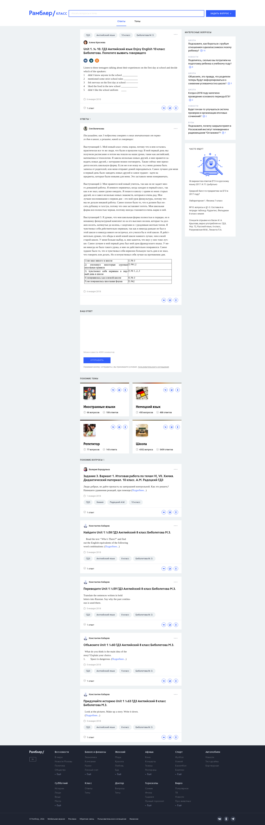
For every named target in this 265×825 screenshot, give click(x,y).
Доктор (119, 783)
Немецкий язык (148, 407)
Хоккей (179, 762)
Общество (60, 770)
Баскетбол (180, 766)
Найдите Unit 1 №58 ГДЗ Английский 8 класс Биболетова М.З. (127, 532)
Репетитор (91, 444)
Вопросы (120, 789)
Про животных (183, 801)
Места (58, 801)
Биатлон (179, 770)
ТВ (176, 793)
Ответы (88, 789)
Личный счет (91, 770)
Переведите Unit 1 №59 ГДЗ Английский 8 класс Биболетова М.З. (129, 588)
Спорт (179, 752)
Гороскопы (151, 783)
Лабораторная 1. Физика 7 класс (206, 200)
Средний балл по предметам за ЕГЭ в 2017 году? (208, 192)
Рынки (88, 766)
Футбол (179, 757)
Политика (60, 766)
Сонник (149, 789)
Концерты (150, 762)
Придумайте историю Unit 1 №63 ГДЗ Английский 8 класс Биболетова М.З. (124, 703)
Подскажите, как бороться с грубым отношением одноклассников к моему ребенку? (210, 47)
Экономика (91, 757)
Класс (88, 783)
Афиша (149, 752)
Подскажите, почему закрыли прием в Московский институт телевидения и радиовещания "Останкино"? (209, 129)
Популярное (181, 789)
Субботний (61, 783)
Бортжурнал (212, 766)
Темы (87, 793)
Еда (117, 770)
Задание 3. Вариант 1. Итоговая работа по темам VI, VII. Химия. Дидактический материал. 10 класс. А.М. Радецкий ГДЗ (128, 478)
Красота (119, 762)
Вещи (58, 797)
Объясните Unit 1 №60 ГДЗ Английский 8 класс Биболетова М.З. (128, 645)
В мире (59, 757)
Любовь (119, 766)
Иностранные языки (99, 407)
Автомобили (213, 752)
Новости (210, 757)
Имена (148, 793)
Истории (59, 789)
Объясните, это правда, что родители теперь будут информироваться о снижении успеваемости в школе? (209, 80)
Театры (149, 766)
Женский (120, 752)
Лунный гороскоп (154, 801)
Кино (148, 757)
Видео (179, 783)
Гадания (149, 797)
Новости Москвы (63, 762)
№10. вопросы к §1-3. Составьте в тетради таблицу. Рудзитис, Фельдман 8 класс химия (209, 210)
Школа (141, 444)
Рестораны (151, 770)
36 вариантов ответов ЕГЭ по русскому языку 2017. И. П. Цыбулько (209, 183)
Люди (58, 793)
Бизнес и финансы (95, 752)
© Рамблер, (34, 819)
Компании (90, 762)
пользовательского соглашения (153, 367)
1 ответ (88, 108)
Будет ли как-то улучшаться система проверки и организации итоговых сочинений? (208, 113)
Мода (118, 757)
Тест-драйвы (212, 762)
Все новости (62, 752)
